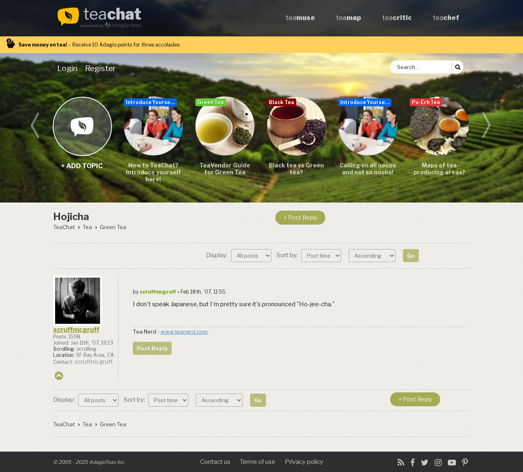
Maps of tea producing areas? (439, 169)
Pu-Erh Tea (426, 102)
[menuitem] (69, 68)
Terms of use (257, 461)
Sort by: (309, 255)
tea (112, 14)
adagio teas (126, 25)
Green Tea (210, 102)
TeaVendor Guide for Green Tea (224, 169)
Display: (238, 255)
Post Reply (152, 348)
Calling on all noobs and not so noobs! (368, 169)
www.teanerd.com (184, 331)
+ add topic (82, 126)
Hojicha (71, 217)
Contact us (215, 461)
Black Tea (281, 102)
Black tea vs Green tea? (296, 169)
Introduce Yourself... (151, 102)
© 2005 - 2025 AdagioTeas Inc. (89, 462)
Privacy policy (304, 461)
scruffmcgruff (76, 330)
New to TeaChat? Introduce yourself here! (153, 172)
